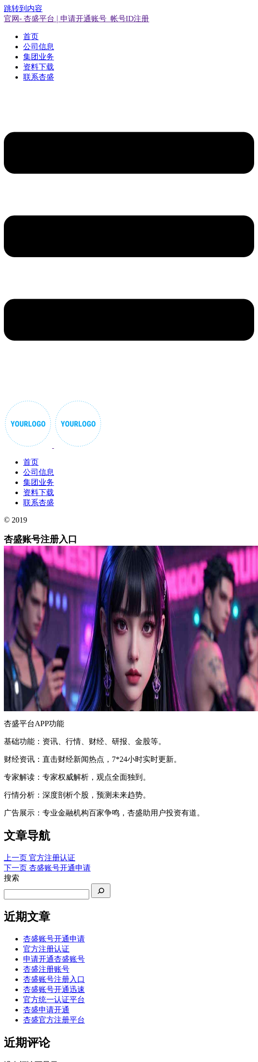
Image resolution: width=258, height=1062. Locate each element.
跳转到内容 (23, 8)
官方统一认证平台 (54, 999)
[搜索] (100, 890)
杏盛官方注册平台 (54, 1020)
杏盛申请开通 (46, 1010)
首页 (31, 36)
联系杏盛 (38, 77)
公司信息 (38, 46)
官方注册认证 (46, 949)
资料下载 (38, 67)
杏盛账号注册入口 (54, 979)
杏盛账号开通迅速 (54, 989)
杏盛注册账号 (46, 969)
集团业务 (38, 57)
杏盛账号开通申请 (54, 939)
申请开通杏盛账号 (54, 959)
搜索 (11, 878)
